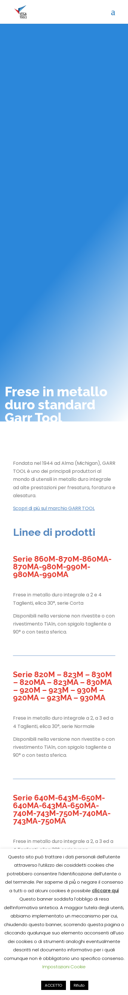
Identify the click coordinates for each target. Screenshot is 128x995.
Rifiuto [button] (79, 985)
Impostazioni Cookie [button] (63, 967)
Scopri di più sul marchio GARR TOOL (54, 508)
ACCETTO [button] (53, 985)
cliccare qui (105, 890)
